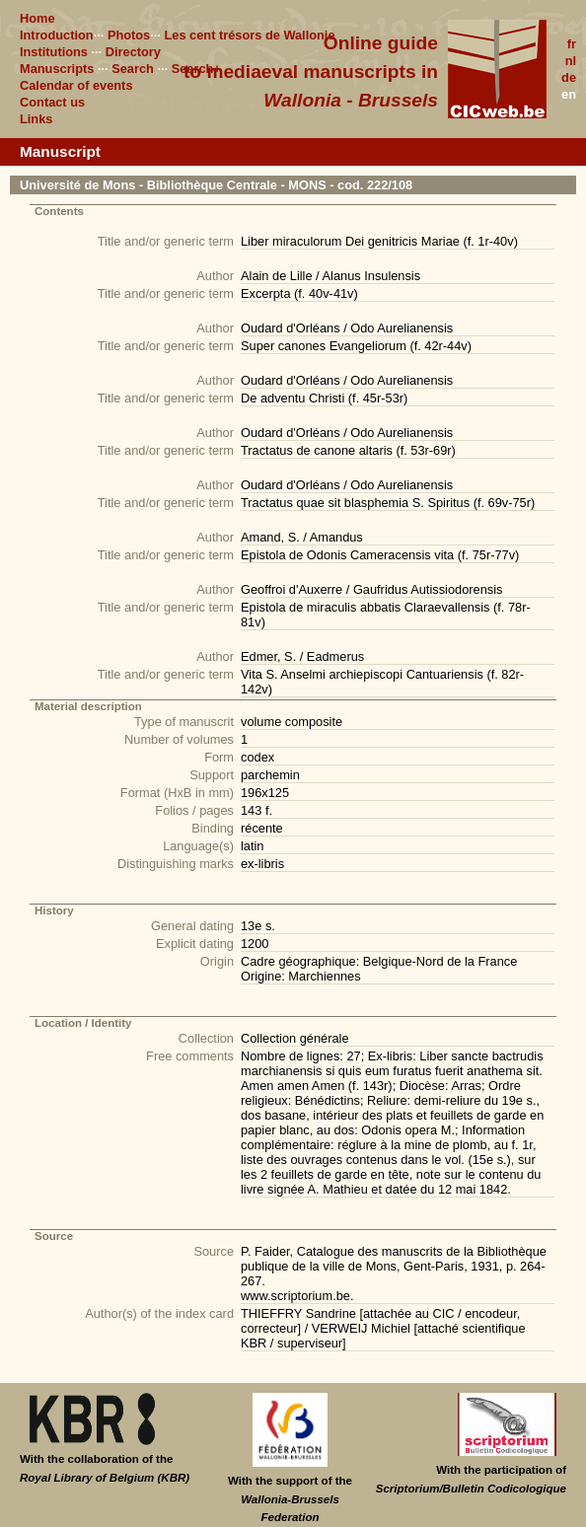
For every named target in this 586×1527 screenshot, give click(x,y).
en (568, 94)
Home (37, 18)
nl (570, 60)
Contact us (52, 102)
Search (132, 68)
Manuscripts (57, 68)
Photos (129, 35)
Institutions (54, 51)
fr (571, 43)
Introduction (57, 35)
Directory (133, 51)
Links (36, 118)
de (568, 77)
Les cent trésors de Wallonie (249, 35)
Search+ (196, 68)
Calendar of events (76, 85)
